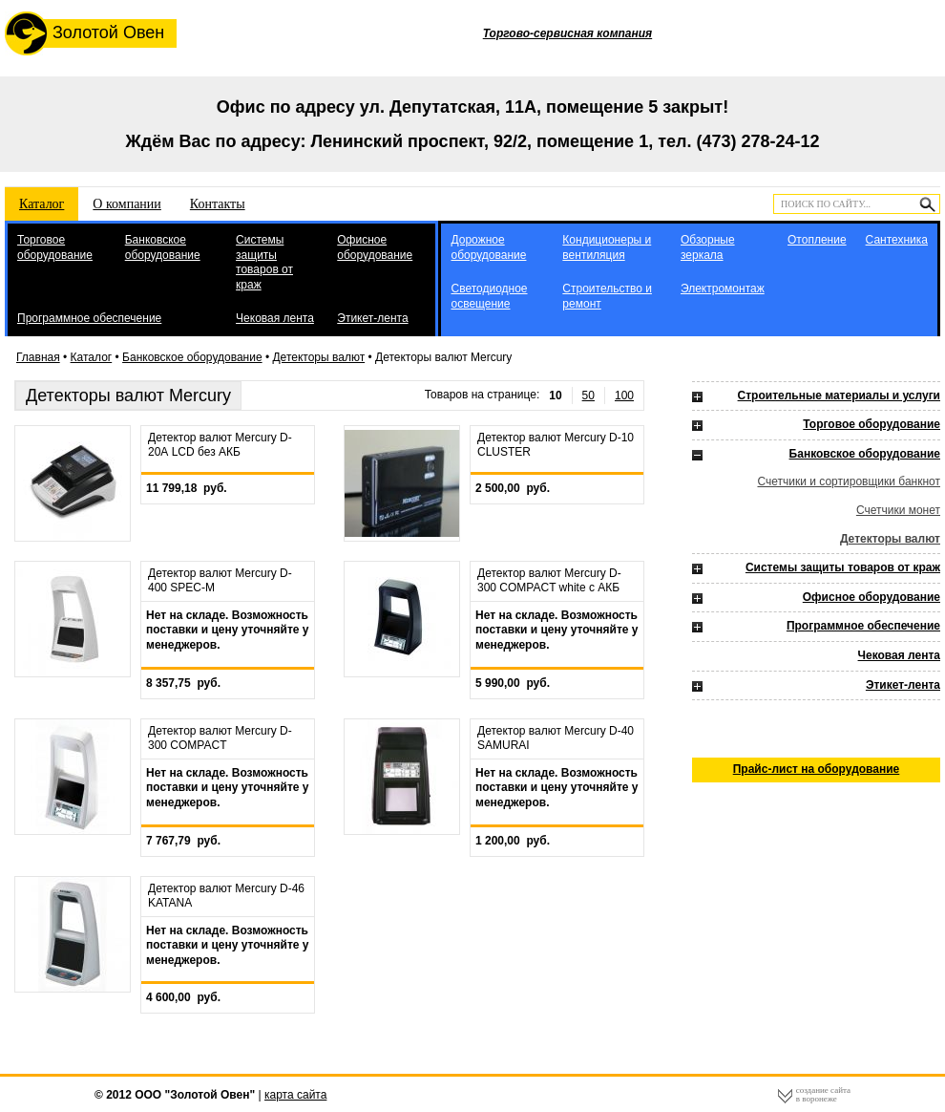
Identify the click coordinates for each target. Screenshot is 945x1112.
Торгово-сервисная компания (567, 33)
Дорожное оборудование (488, 247)
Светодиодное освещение (489, 296)
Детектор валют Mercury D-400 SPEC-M (220, 581)
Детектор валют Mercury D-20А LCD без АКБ (220, 445)
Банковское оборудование (162, 247)
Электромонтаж (723, 288)
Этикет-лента (372, 318)
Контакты (217, 204)
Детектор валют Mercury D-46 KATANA (226, 896)
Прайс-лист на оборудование (816, 769)
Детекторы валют (318, 357)
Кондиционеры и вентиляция (606, 247)
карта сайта (295, 1094)
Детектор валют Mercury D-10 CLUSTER (555, 445)
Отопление (817, 239)
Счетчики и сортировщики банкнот (848, 481)
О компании (126, 204)
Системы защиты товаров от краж (264, 262)
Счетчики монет (898, 510)
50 (588, 395)
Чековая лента (275, 318)
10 (555, 395)
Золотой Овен (84, 33)
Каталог (41, 204)
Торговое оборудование (55, 247)
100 (624, 395)
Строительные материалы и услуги (839, 395)
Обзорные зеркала (708, 247)
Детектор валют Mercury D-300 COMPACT (220, 738)
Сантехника (897, 239)
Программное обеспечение (89, 318)
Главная (38, 357)
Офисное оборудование (374, 247)
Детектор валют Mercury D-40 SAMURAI (555, 738)
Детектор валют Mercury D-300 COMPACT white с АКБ (549, 581)
